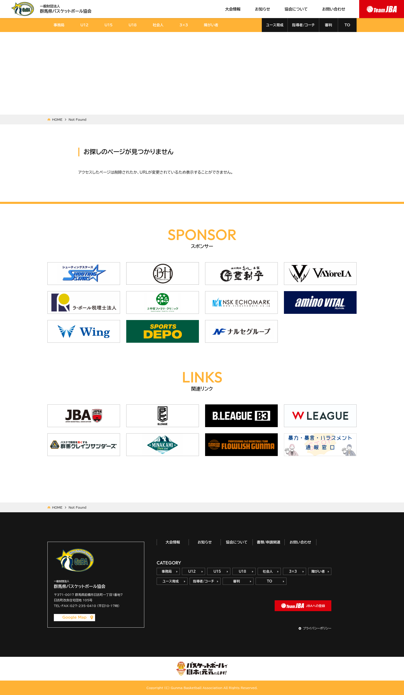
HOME (57, 119)
